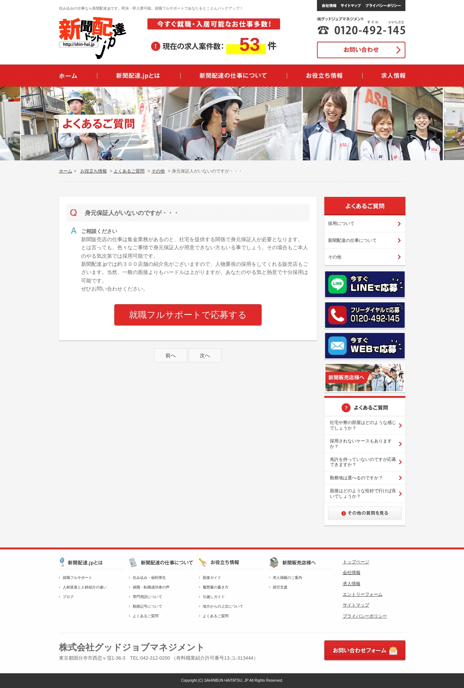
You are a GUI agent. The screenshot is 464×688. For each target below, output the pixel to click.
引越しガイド (214, 597)
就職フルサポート (77, 578)
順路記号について (147, 606)
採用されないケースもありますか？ (361, 443)
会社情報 (351, 572)
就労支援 (280, 587)
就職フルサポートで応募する (188, 315)
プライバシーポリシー (365, 616)
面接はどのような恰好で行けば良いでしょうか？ (363, 493)
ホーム (65, 171)
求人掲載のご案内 (287, 578)
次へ (205, 355)
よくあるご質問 (129, 171)
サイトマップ (356, 605)
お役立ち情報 (93, 171)
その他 (158, 171)
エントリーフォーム (363, 594)
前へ (170, 355)
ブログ (68, 597)
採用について (341, 223)
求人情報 (351, 583)
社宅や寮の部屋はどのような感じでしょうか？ (363, 425)
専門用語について (147, 597)
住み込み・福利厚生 (149, 578)
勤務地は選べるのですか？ (356, 477)
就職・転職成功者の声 (151, 587)
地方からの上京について (223, 606)
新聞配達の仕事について (352, 240)
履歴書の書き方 (215, 587)
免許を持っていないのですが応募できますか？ (363, 462)
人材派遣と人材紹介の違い (85, 587)
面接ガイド (212, 578)
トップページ (356, 561)
